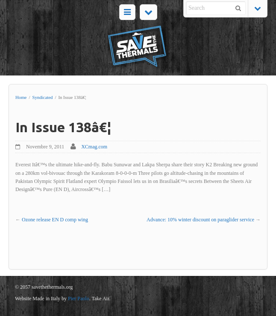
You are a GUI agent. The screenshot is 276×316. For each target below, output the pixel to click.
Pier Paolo (78, 299)
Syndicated (42, 97)
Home (20, 97)
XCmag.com (94, 147)
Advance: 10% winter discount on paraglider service (200, 220)
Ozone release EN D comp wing (55, 220)
